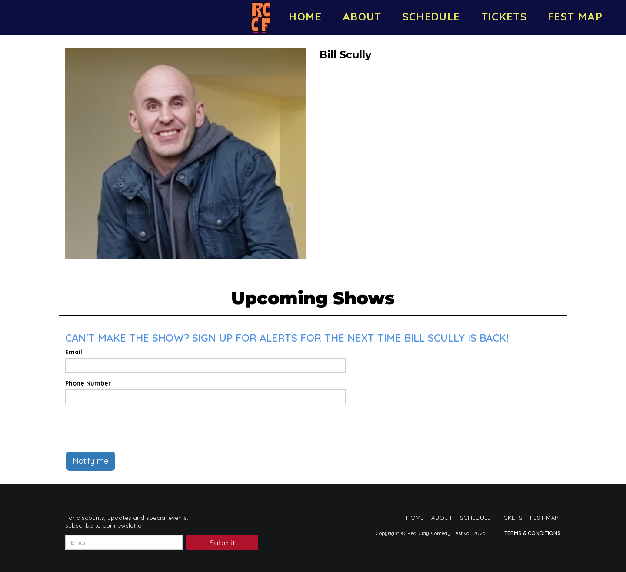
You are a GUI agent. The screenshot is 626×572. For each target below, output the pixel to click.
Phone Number (88, 383)
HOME (305, 16)
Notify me (90, 461)
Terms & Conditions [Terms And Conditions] (532, 533)
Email (73, 352)
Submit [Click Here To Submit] (223, 543)
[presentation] (131, 428)
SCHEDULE (431, 16)
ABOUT (362, 16)
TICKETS (504, 16)
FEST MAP (575, 16)
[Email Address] (124, 542)
